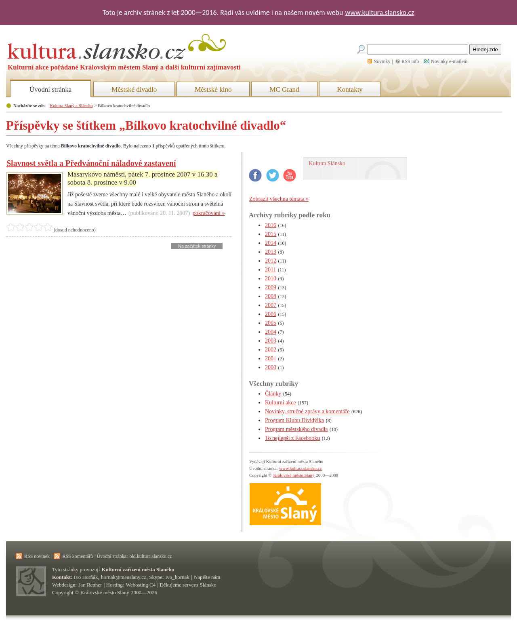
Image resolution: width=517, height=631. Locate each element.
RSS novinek (37, 556)
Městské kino (213, 89)
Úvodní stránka (50, 89)
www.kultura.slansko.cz (379, 12)
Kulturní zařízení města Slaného (138, 569)
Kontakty (350, 89)
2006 (270, 314)
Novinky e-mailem (449, 61)
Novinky (382, 61)
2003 (270, 341)
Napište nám (207, 577)
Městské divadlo (134, 89)
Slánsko (208, 585)
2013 (270, 252)
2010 (270, 279)
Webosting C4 (141, 585)
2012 (270, 261)
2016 (270, 225)
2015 (270, 234)
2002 (270, 350)
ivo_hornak (177, 577)
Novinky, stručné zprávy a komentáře (307, 411)
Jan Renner (90, 585)
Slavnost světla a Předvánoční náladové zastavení (91, 163)
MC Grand (284, 89)
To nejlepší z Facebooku (292, 438)
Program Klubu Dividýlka (294, 420)
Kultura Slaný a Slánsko (71, 105)
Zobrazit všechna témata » (279, 199)
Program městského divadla (296, 429)
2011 (270, 270)
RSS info (410, 61)
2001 (270, 358)
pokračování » (209, 213)
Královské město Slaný (293, 475)
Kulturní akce (280, 403)
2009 (270, 287)
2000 (270, 367)
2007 (270, 305)
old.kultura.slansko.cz (150, 556)
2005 (270, 323)
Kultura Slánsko (327, 163)
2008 (270, 296)
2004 (270, 332)
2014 (270, 243)
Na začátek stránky (197, 246)
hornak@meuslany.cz (123, 577)
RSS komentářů (77, 556)
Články (273, 394)
